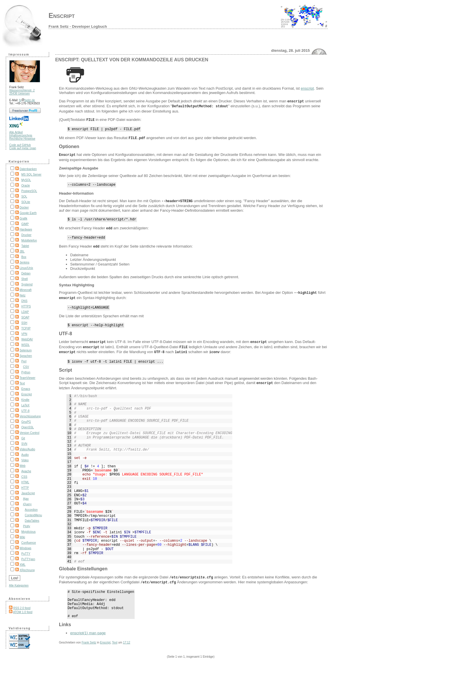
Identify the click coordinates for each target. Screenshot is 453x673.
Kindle (25, 399)
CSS (24, 476)
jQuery (27, 504)
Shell (24, 279)
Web (22, 465)
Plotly (26, 526)
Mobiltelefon (29, 240)
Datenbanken (28, 169)
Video (25, 460)
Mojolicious (28, 531)
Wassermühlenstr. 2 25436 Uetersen (22, 92)
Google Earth (28, 213)
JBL (22, 251)
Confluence (28, 542)
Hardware (26, 229)
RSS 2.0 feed (21, 608)
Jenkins (24, 262)
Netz (23, 295)
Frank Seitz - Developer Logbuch (78, 26)
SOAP (25, 317)
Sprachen (26, 355)
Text (22, 383)
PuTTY (25, 553)
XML (23, 564)
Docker (24, 207)
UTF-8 (25, 410)
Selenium (26, 350)
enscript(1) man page (88, 636)
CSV (26, 366)
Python (25, 372)
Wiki (22, 537)
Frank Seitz (88, 645)
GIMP (25, 224)
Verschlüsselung (30, 416)
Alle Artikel (16, 132)
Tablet (25, 246)
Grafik (23, 218)
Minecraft (25, 290)
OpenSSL (27, 427)
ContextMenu (33, 515)
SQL (24, 196)
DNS (24, 301)
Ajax (26, 498)
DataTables (32, 520)
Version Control (29, 432)
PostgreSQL (29, 191)
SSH (24, 322)
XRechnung (27, 570)
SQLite (25, 202)
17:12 (126, 645)
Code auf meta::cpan (22, 148)
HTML (25, 482)
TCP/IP (26, 328)
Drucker (26, 235)
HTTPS (26, 306)
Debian (26, 273)
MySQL (26, 180)
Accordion (31, 509)
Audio (25, 454)
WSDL (25, 344)
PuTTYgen (28, 559)
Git (23, 438)
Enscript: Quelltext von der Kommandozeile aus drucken (131, 59)
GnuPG (26, 421)
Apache (26, 471)
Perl (24, 361)
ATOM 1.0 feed (22, 612)
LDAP (25, 312)
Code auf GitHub (20, 145)
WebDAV (27, 339)
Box (23, 257)
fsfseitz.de (27, 100)
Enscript (62, 15)
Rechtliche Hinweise (22, 138)
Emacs (25, 388)
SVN (24, 443)
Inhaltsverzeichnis (20, 135)
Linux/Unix (26, 268)
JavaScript (28, 493)
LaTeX (25, 405)
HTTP (25, 487)
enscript (307, 88)
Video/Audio (27, 449)
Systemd (27, 284)
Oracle (25, 185)
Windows (25, 548)
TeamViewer (28, 377)
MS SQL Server (31, 174)
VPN (24, 333)
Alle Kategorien (19, 585)
